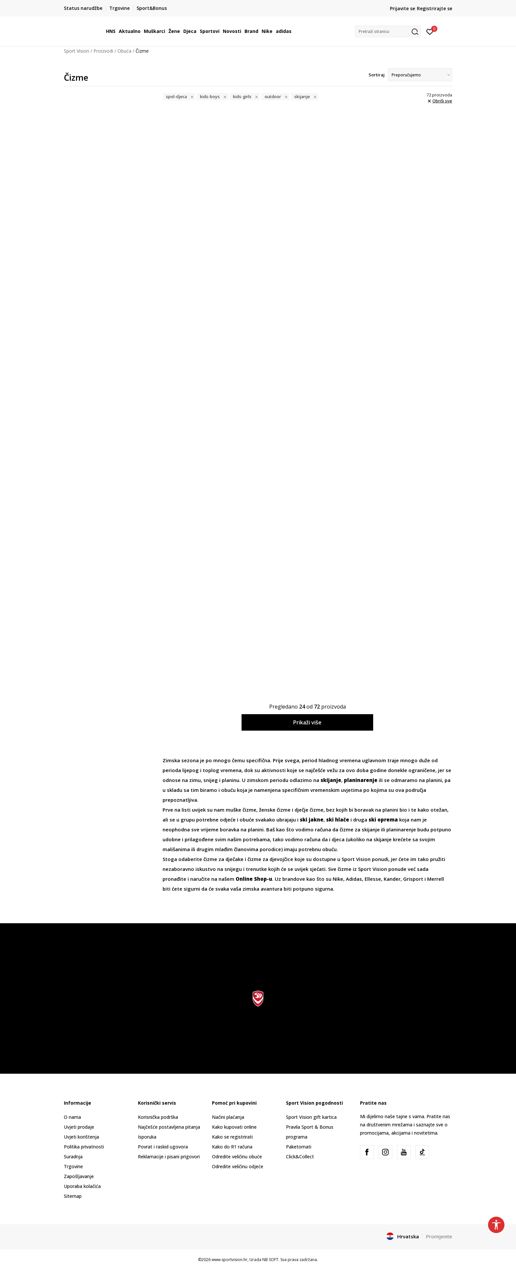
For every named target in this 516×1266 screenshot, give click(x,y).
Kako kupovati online (234, 1127)
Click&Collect (300, 1156)
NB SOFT (270, 1259)
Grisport (414, 878)
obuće (247, 819)
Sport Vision (76, 51)
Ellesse (373, 878)
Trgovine (73, 1166)
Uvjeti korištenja (81, 1137)
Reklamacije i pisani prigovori (169, 1156)
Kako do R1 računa (232, 1147)
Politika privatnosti (84, 1147)
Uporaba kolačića (82, 1186)
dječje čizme (309, 809)
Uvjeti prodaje (79, 1127)
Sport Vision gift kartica (311, 1117)
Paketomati (298, 1147)
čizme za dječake (223, 859)
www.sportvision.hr (229, 1259)
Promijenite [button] (439, 1236)
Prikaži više (307, 722)
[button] (388, 31)
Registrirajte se (434, 8)
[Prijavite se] (430, 31)
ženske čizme (275, 809)
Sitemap (73, 1196)
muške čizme (241, 809)
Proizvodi (103, 51)
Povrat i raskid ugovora (163, 1147)
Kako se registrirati (232, 1137)
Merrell (435, 878)
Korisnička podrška (158, 1117)
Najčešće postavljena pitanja (169, 1127)
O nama (72, 1117)
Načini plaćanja (228, 1117)
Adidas (354, 878)
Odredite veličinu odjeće (237, 1166)
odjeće (228, 819)
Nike (338, 878)
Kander (392, 878)
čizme (346, 829)
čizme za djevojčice (270, 859)
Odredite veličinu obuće (237, 1156)
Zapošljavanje (79, 1176)
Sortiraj (377, 75)
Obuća (124, 51)
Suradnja (73, 1156)
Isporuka (147, 1137)
